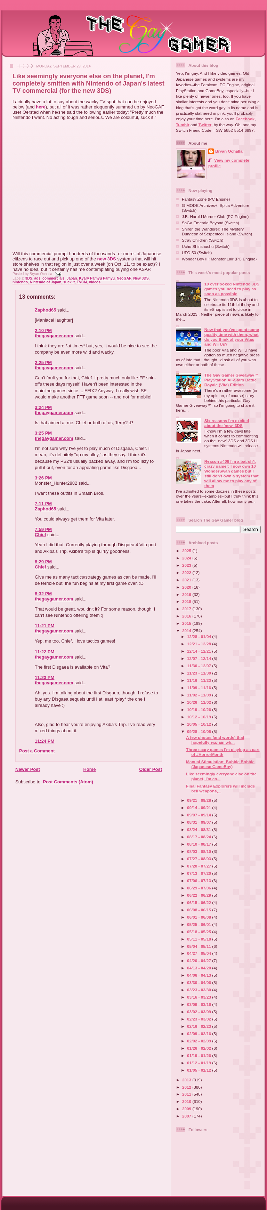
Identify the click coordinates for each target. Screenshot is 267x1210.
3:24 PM (43, 407)
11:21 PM (44, 625)
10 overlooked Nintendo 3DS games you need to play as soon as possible (231, 289)
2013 (187, 1080)
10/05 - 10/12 (199, 724)
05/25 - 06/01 (199, 924)
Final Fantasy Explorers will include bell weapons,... (220, 788)
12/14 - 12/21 (199, 651)
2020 (187, 587)
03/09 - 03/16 (199, 1004)
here (40, 107)
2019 (187, 594)
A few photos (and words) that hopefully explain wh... (215, 739)
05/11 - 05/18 (199, 939)
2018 (187, 601)
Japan (71, 278)
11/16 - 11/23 (199, 680)
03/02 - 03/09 (199, 1011)
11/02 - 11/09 (199, 695)
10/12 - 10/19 (199, 717)
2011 (187, 1094)
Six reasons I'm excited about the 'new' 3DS (226, 423)
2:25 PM (43, 362)
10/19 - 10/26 (199, 709)
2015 (187, 623)
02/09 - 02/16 (199, 1033)
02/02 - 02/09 (199, 1041)
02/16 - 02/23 (199, 1026)
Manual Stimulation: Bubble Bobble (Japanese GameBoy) (220, 764)
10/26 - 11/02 (199, 702)
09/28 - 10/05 (199, 731)
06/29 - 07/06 (199, 888)
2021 (187, 580)
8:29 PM (43, 561)
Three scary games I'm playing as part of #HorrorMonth (222, 752)
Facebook (245, 118)
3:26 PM (43, 478)
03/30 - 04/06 (199, 982)
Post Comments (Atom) (68, 781)
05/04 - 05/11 (199, 946)
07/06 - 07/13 (199, 880)
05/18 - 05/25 (199, 931)
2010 (187, 1101)
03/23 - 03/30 (199, 989)
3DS (28, 278)
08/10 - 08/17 (199, 844)
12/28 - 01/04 (199, 636)
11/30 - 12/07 (199, 665)
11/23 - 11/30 (199, 673)
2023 (187, 565)
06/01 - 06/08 (199, 917)
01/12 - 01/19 (199, 1062)
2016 (187, 616)
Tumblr (182, 124)
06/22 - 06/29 (199, 895)
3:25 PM (43, 433)
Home (89, 769)
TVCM (82, 282)
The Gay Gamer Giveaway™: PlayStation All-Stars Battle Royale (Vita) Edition (232, 380)
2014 (187, 630)
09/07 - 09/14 (199, 815)
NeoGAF (124, 278)
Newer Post (27, 769)
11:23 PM (44, 677)
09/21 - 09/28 (199, 800)
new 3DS (106, 258)
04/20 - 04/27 (199, 960)
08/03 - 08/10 (199, 851)
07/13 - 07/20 (199, 873)
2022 (187, 572)
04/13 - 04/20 (199, 968)
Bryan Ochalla (229, 151)
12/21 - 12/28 (199, 644)
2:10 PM (43, 330)
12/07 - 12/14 (199, 658)
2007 (187, 1116)
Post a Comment (37, 750)
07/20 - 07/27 (199, 866)
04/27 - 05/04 (199, 953)
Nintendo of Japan (46, 282)
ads (37, 278)
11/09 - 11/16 (199, 687)
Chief (40, 534)
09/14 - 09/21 (199, 807)
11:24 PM (44, 741)
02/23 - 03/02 (199, 1019)
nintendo (20, 282)
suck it (69, 282)
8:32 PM (43, 593)
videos (94, 282)
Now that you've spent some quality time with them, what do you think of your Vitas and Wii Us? (231, 336)
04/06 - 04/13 (199, 975)
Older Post (150, 769)
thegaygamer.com (54, 335)
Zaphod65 (45, 310)
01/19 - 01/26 (199, 1055)
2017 (187, 608)
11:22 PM (44, 651)
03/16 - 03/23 (199, 997)
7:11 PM (43, 503)
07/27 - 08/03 (199, 858)
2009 (187, 1108)
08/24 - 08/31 (199, 829)
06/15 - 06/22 (199, 902)
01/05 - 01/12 (199, 1070)
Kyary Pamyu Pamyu (97, 278)
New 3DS (140, 278)
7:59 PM (43, 529)
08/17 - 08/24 (199, 836)
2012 (187, 1087)
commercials (53, 278)
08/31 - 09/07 (199, 822)
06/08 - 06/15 (199, 910)
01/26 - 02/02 (199, 1048)
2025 (187, 550)
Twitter (205, 124)
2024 (187, 558)
